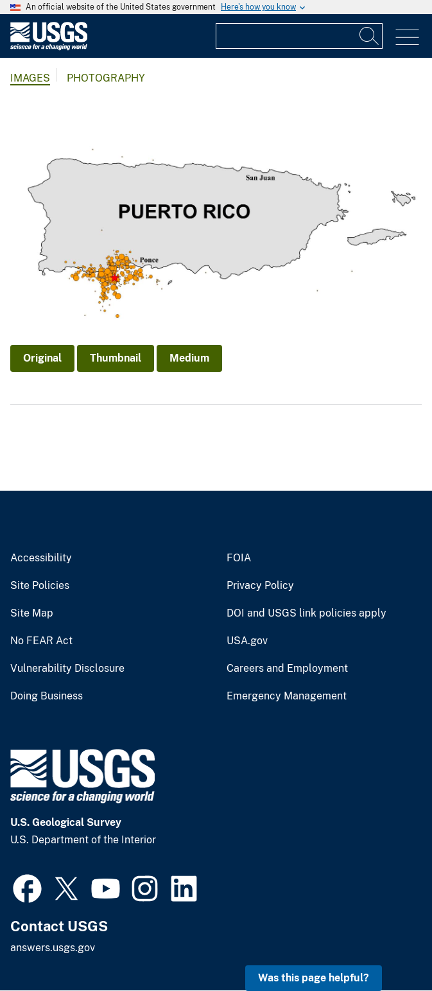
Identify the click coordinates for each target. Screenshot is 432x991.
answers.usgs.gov (52, 948)
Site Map (31, 613)
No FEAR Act (41, 641)
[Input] (299, 36)
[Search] (370, 36)
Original (42, 358)
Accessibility (41, 558)
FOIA (239, 558)
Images (30, 78)
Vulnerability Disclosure (67, 668)
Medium (189, 358)
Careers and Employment (287, 668)
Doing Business (46, 696)
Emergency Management (287, 696)
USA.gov (247, 641)
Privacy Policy (260, 586)
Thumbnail (115, 358)
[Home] (48, 47)
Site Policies (39, 586)
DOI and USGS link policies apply (306, 613)
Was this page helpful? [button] (313, 978)
